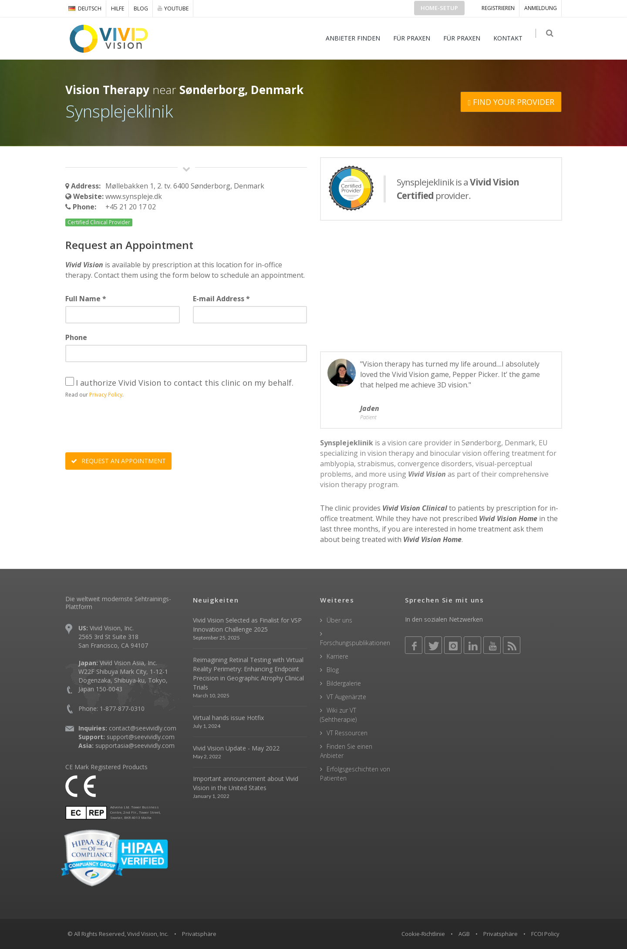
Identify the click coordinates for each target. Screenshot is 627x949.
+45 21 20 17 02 (130, 207)
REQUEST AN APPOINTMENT (118, 461)
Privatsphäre (500, 934)
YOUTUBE (173, 8)
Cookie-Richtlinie (423, 934)
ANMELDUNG (540, 8)
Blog (141, 8)
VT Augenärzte (346, 697)
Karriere (337, 656)
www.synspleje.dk (133, 196)
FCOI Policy (545, 934)
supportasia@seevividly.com (135, 745)
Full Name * (85, 298)
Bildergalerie (344, 683)
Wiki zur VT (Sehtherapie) (338, 715)
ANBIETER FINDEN (356, 38)
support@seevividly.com (141, 737)
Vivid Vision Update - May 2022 (236, 748)
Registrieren (498, 8)
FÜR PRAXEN (415, 38)
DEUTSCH (84, 8)
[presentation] (131, 427)
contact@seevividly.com (142, 728)
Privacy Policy (105, 394)
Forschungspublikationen (355, 643)
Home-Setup (439, 8)
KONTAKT (511, 38)
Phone (76, 337)
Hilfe (117, 8)
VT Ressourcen (347, 733)
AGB (464, 934)
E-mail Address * (221, 298)
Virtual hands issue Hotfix (228, 717)
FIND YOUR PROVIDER (511, 102)
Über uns (339, 620)
